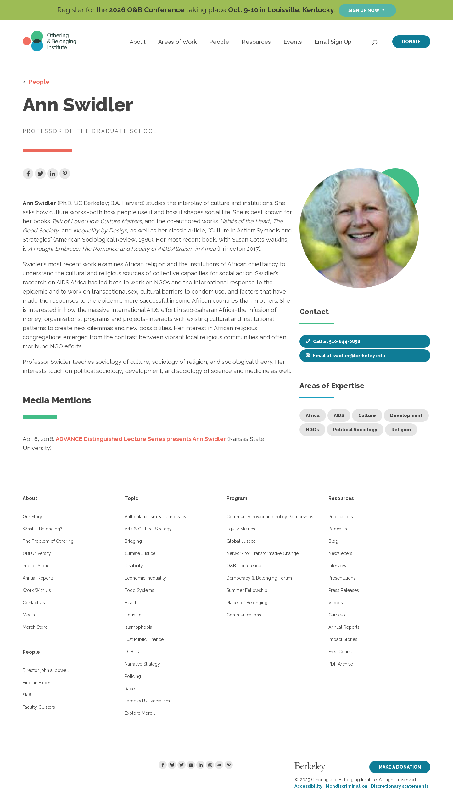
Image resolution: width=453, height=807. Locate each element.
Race (130, 688)
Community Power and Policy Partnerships (269, 516)
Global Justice (241, 541)
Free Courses (341, 651)
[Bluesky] (172, 765)
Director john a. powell (46, 670)
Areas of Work (177, 41)
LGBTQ (132, 651)
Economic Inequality (145, 578)
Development (406, 415)
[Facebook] (163, 765)
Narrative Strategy (142, 664)
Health (131, 602)
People (219, 41)
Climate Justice (140, 553)
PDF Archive (340, 664)
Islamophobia (138, 627)
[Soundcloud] (219, 765)
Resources (256, 41)
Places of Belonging (246, 602)
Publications (340, 516)
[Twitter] (181, 765)
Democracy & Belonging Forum (259, 578)
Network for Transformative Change (262, 553)
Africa (313, 415)
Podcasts (337, 528)
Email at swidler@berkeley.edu (349, 355)
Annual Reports (38, 578)
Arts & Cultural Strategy (148, 528)
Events (292, 41)
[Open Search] (375, 41)
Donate (411, 41)
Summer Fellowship (246, 590)
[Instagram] (210, 765)
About (138, 41)
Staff (27, 694)
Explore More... (140, 713)
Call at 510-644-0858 (336, 341)
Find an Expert (37, 682)
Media (29, 614)
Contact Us (34, 602)
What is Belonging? (42, 528)
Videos (335, 602)
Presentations (341, 578)
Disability (134, 565)
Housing (133, 614)
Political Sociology (355, 429)
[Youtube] (191, 765)
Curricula (337, 614)
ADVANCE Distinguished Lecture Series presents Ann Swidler (141, 439)
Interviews (338, 565)
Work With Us (37, 590)
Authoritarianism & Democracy (156, 516)
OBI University (37, 553)
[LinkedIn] (200, 765)
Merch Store (35, 627)
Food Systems (139, 590)
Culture (367, 415)
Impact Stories (37, 565)
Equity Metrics (240, 528)
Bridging (133, 541)
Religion (401, 429)
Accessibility (308, 786)
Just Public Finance (144, 639)
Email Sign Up (333, 41)
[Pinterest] (229, 765)
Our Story (32, 516)
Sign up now (363, 10)
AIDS (339, 415)
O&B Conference (243, 565)
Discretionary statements (399, 786)
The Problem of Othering (48, 541)
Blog (333, 541)
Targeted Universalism (147, 700)
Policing (133, 676)
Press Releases (343, 590)
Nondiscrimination (346, 786)
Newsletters (340, 553)
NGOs (312, 429)
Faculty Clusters (39, 707)
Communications (243, 614)
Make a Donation (400, 767)
